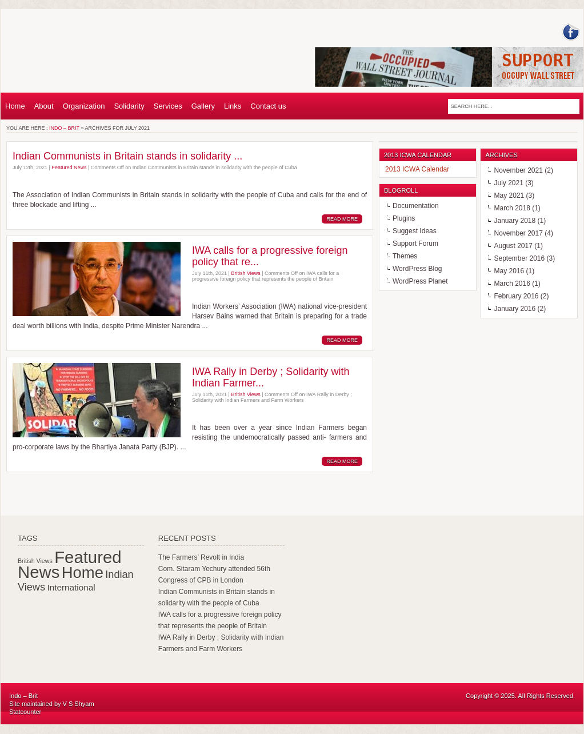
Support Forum (415, 244)
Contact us (268, 106)
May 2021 (509, 196)
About (44, 106)
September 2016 (519, 258)
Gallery (203, 106)
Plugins (404, 218)
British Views (245, 273)
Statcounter (25, 711)
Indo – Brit (64, 128)
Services (168, 106)
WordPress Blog (417, 269)
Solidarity (129, 106)
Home (15, 106)
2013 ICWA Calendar (417, 169)
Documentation (416, 206)
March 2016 (512, 284)
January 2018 (514, 221)
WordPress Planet (420, 281)
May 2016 (509, 271)
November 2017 (518, 233)
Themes (405, 256)
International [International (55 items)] (71, 587)
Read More (342, 219)
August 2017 (513, 246)
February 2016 (516, 296)
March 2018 (512, 208)
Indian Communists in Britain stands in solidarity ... (127, 156)
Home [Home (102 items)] (82, 572)
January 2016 (514, 309)
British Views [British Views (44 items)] (35, 560)
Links (232, 106)
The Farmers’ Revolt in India (201, 557)
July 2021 (508, 183)
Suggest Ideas (415, 231)
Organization (84, 106)
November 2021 (518, 170)
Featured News (68, 167)
